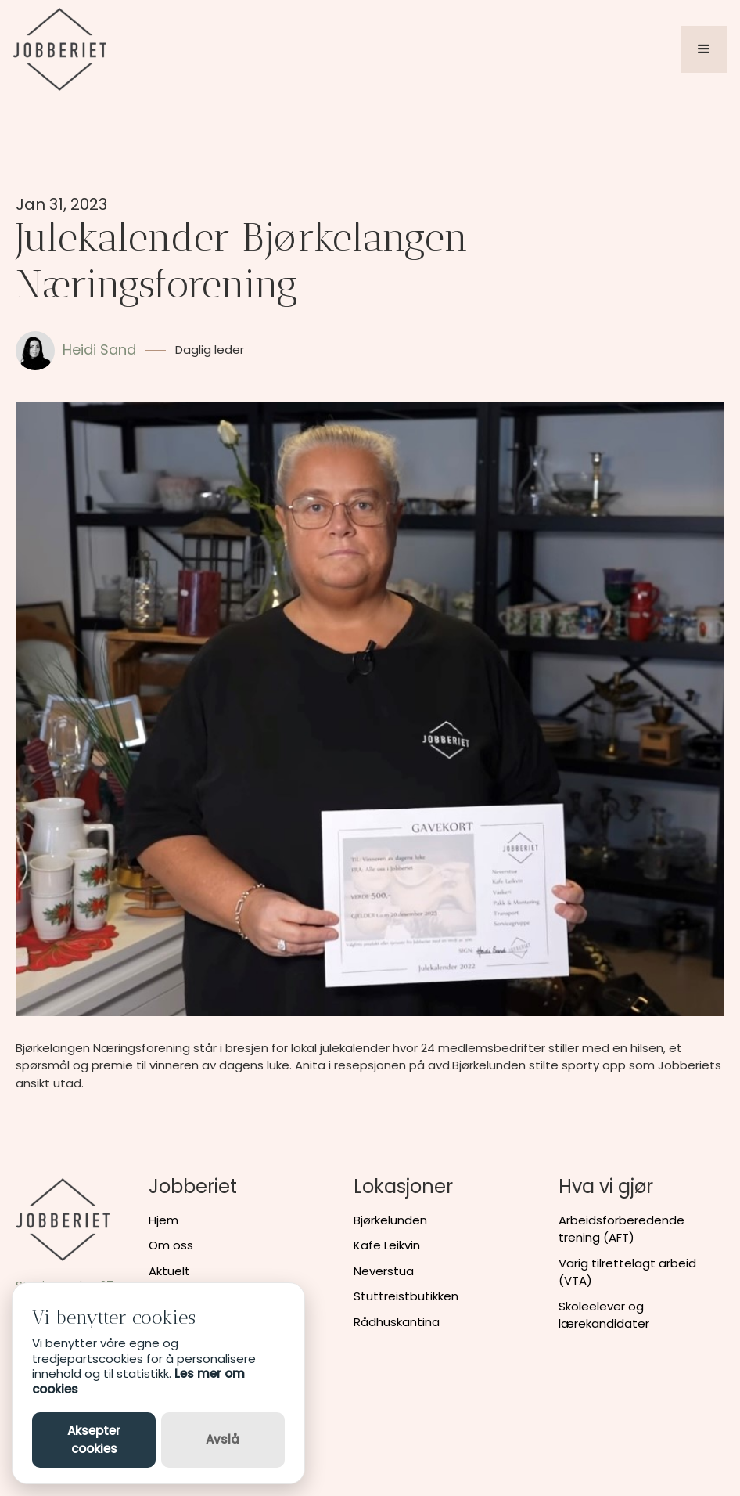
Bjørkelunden (390, 1220)
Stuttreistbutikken (406, 1296)
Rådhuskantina (397, 1322)
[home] (59, 49)
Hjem (163, 1220)
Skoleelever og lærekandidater (604, 1315)
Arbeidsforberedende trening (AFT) (621, 1229)
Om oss (171, 1245)
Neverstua (384, 1271)
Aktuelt (169, 1271)
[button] (704, 49)
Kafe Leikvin (387, 1245)
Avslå (222, 1439)
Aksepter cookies (93, 1439)
